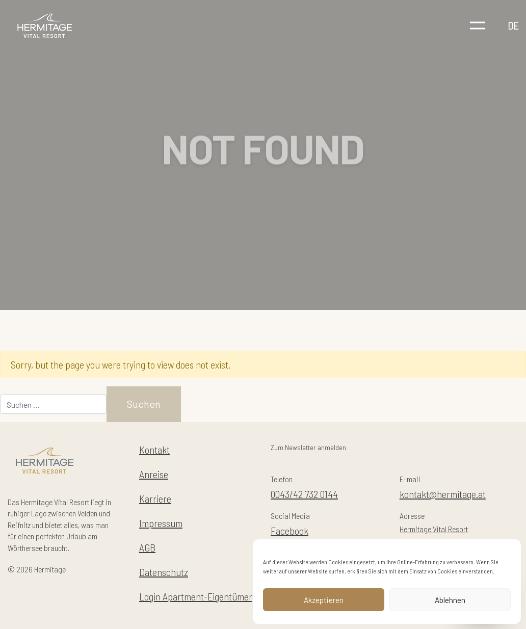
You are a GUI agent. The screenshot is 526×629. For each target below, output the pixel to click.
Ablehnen (450, 600)
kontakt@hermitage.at (443, 494)
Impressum (160, 523)
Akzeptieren (324, 600)
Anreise (153, 474)
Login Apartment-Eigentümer (195, 596)
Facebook (289, 531)
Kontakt (154, 449)
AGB (147, 547)
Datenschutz (163, 572)
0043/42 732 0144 (304, 494)
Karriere (155, 498)
